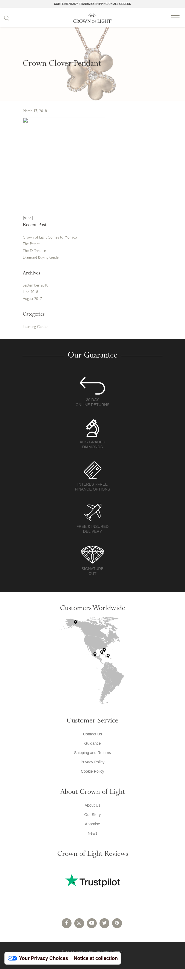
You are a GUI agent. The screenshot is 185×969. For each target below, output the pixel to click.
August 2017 (32, 299)
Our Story (92, 814)
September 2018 (35, 286)
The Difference (34, 251)
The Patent (31, 244)
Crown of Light (92, 17)
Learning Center (35, 327)
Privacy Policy (92, 762)
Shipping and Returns (92, 752)
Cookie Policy (92, 771)
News (92, 833)
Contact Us (92, 734)
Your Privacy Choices (38, 958)
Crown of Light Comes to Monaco (50, 238)
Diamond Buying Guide (41, 258)
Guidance (92, 743)
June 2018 (30, 292)
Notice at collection (96, 958)
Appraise (92, 824)
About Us (93, 805)
